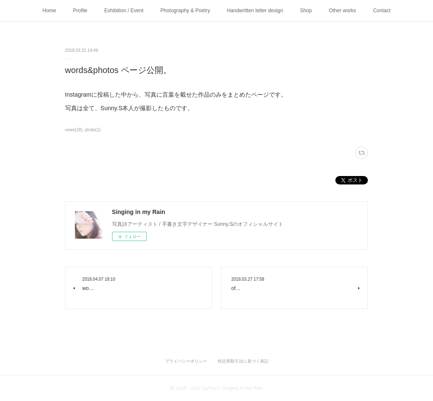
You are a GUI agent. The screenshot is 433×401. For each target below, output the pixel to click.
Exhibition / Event (124, 11)
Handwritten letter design (255, 11)
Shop (306, 11)
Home (49, 11)
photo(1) (93, 129)
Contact (381, 11)
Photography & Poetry (185, 11)
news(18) (73, 129)
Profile (80, 11)
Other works (342, 11)
